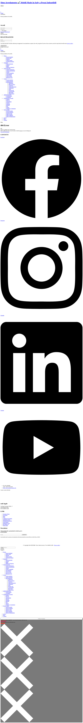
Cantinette (11, 85)
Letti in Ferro (9, 75)
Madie (7, 66)
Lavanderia (8, 97)
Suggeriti (2, 549)
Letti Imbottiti (9, 74)
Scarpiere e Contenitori (11, 108)
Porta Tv (8, 100)
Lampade (8, 104)
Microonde (11, 92)
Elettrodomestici (9, 82)
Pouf (7, 106)
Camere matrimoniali (10, 70)
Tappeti (7, 107)
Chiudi (2, 13)
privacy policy (70, 43)
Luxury (4, 614)
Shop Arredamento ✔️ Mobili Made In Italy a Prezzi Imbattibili (28, 2)
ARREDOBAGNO (7, 591)
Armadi (7, 71)
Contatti (4, 616)
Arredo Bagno (9, 96)
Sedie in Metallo (9, 115)
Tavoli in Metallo (9, 112)
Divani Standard (9, 57)
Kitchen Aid (11, 90)
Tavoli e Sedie (6, 606)
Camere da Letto (6, 564)
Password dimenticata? (5, 31)
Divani (4, 552)
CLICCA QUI (3, 621)
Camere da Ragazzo (10, 69)
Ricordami (4, 30)
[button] (41, 12)
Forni (10, 89)
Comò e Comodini (10, 73)
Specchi (7, 102)
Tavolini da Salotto (10, 61)
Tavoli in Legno (9, 110)
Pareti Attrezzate (9, 63)
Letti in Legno (9, 76)
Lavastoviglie (11, 91)
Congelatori (11, 88)
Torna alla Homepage (5, 131)
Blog (4, 615)
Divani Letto (8, 58)
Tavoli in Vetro (9, 113)
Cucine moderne (9, 80)
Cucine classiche (9, 81)
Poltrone (8, 59)
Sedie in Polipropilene (10, 116)
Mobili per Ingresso (10, 67)
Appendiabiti (9, 101)
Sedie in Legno (9, 114)
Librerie (8, 65)
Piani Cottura (11, 93)
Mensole (8, 105)
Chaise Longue (9, 60)
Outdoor (8, 99)
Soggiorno (5, 558)
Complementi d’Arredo (8, 594)
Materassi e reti (9, 77)
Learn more (3, 623)
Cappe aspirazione (12, 86)
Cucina (4, 575)
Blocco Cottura (12, 84)
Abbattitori (11, 83)
